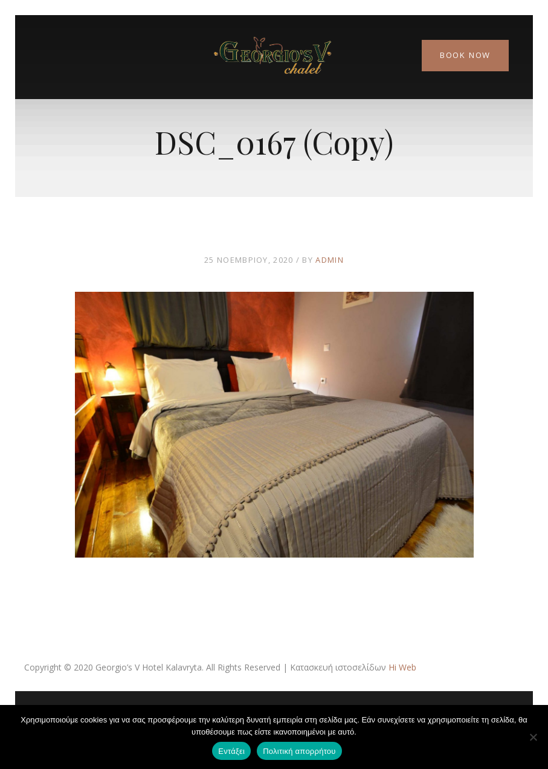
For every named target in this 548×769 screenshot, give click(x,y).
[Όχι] (533, 737)
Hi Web (402, 667)
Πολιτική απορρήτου (299, 751)
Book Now (465, 55)
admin (329, 259)
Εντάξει (231, 751)
